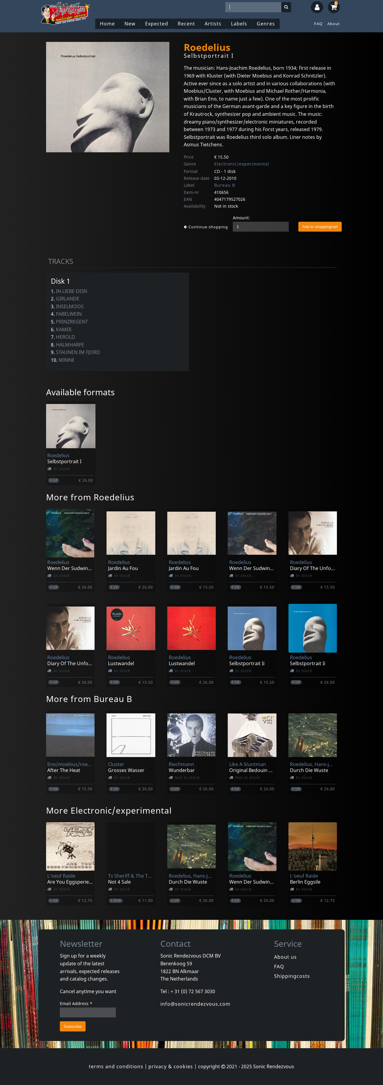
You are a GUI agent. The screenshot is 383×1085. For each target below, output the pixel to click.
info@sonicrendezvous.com (195, 1004)
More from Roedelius (90, 497)
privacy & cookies (170, 1066)
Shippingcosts (292, 976)
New (130, 23)
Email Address (76, 1003)
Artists (213, 23)
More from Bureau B (89, 698)
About (333, 23)
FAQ (318, 23)
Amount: (241, 218)
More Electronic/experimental (109, 810)
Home (107, 23)
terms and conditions (116, 1066)
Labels (239, 23)
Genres (266, 23)
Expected (156, 23)
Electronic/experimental (241, 164)
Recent (186, 23)
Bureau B (224, 185)
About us (285, 957)
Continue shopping (206, 227)
